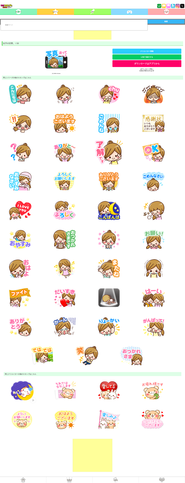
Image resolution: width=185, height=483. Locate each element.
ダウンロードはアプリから (147, 63)
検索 (166, 21)
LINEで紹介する (147, 57)
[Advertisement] (92, 34)
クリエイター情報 (146, 51)
